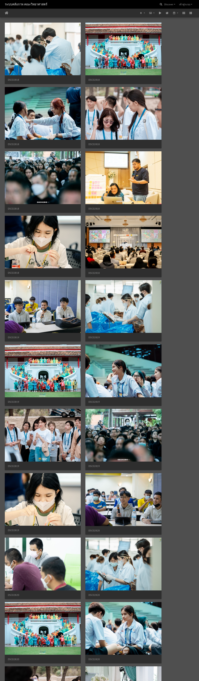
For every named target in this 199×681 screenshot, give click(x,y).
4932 (131, 662)
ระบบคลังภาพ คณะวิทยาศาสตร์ (26, 4)
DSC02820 (159, 183)
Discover (168, 4)
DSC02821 (62, 310)
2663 (116, 662)
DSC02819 (13, 141)
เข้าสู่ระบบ (184, 4)
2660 (88, 662)
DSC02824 (110, 562)
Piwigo (105, 674)
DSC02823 (159, 478)
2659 (78, 662)
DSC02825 (110, 646)
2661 (97, 662)
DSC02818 (13, 57)
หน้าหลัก (6, 13)
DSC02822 (62, 394)
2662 (107, 662)
